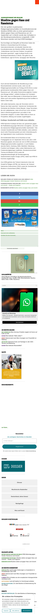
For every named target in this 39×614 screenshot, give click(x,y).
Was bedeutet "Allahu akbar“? (12, 335)
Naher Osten (5, 279)
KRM (18, 278)
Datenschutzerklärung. (31, 451)
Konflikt (15, 278)
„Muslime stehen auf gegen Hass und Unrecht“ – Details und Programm (19, 184)
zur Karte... (5, 427)
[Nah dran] (33, 594)
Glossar (19, 482)
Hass (10, 278)
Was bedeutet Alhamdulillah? (12, 345)
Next (28, 534)
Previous (10, 534)
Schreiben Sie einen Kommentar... (19, 241)
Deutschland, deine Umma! (19, 496)
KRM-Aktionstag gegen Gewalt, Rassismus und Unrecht (17, 180)
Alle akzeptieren (27, 610)
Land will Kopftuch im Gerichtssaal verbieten (18, 581)
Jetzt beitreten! (19, 322)
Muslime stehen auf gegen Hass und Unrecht (19, 187)
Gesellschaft (5, 278)
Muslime (33, 278)
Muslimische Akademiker (19, 489)
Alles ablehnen (15, 610)
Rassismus (16, 279)
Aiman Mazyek (6, 276)
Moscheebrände (25, 278)
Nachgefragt (19, 503)
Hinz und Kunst (19, 510)
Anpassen (6, 610)
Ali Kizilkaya (13, 276)
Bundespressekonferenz (24, 276)
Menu (36, 2)
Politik (11, 279)
